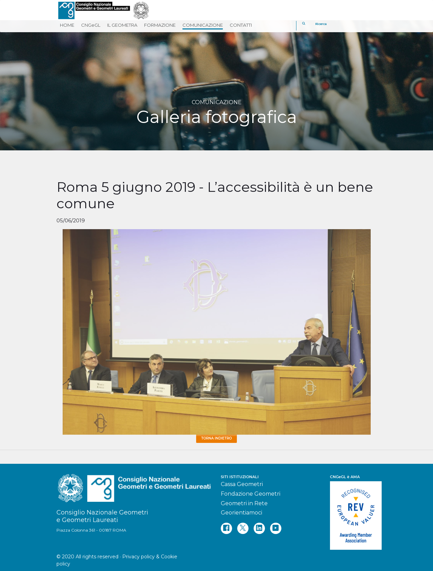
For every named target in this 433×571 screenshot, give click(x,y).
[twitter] (243, 528)
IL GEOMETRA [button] (122, 25)
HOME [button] (67, 25)
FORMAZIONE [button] (160, 25)
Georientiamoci (241, 512)
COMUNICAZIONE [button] (202, 25)
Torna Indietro (216, 438)
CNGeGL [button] (90, 25)
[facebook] (226, 528)
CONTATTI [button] (241, 25)
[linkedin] (259, 528)
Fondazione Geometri (250, 494)
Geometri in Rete (244, 503)
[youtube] (275, 528)
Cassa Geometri (242, 484)
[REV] (353, 512)
